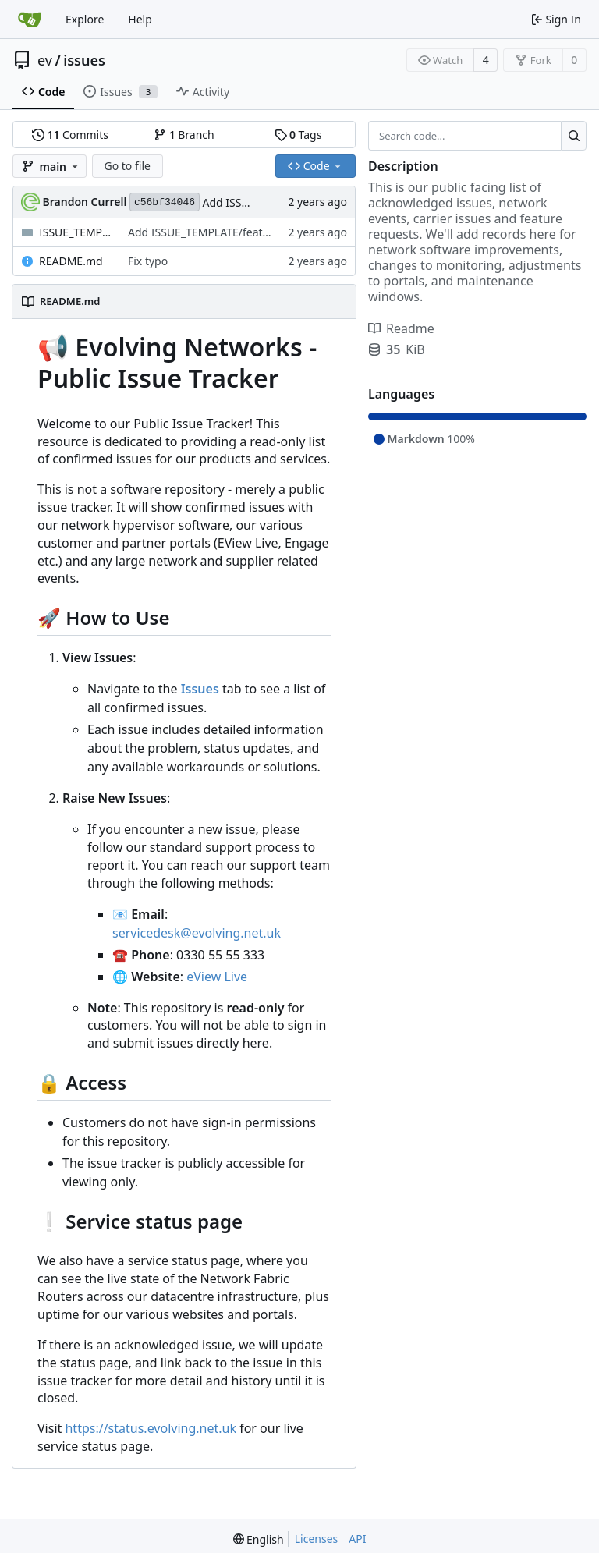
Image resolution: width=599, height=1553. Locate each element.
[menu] (258, 1539)
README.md (71, 261)
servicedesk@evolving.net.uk (196, 932)
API (357, 1538)
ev (44, 60)
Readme (401, 328)
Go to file (128, 165)
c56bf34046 (164, 202)
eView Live (216, 976)
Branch (184, 134)
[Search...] (574, 136)
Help (140, 19)
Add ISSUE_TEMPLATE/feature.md (214, 232)
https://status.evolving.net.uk (150, 1428)
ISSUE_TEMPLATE (75, 232)
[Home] (29, 19)
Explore (85, 19)
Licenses (316, 1538)
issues (84, 60)
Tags (298, 134)
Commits (70, 134)
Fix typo (148, 261)
